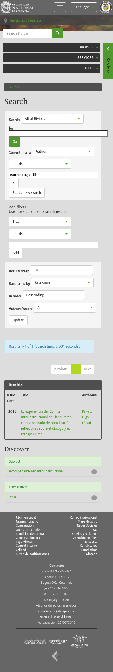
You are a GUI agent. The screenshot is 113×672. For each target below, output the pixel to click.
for (11, 128)
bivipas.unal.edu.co (25, 20)
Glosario (91, 554)
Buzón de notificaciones (32, 554)
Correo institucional (83, 518)
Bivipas (14, 87)
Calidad (21, 550)
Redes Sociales (87, 526)
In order (15, 296)
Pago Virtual (24, 542)
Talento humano (27, 521)
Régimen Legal (26, 517)
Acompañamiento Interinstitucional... (37, 471)
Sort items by (19, 284)
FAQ (94, 530)
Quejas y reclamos (84, 534)
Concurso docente (28, 538)
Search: (14, 120)
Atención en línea (85, 538)
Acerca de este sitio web (56, 617)
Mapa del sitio (87, 522)
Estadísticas (89, 550)
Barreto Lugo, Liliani (87, 417)
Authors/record (21, 309)
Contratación (25, 525)
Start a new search (27, 192)
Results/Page (19, 271)
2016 (13, 497)
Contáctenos (88, 546)
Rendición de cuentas (30, 534)
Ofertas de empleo (29, 530)
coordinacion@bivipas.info (56, 611)
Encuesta (91, 542)
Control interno (26, 546)
